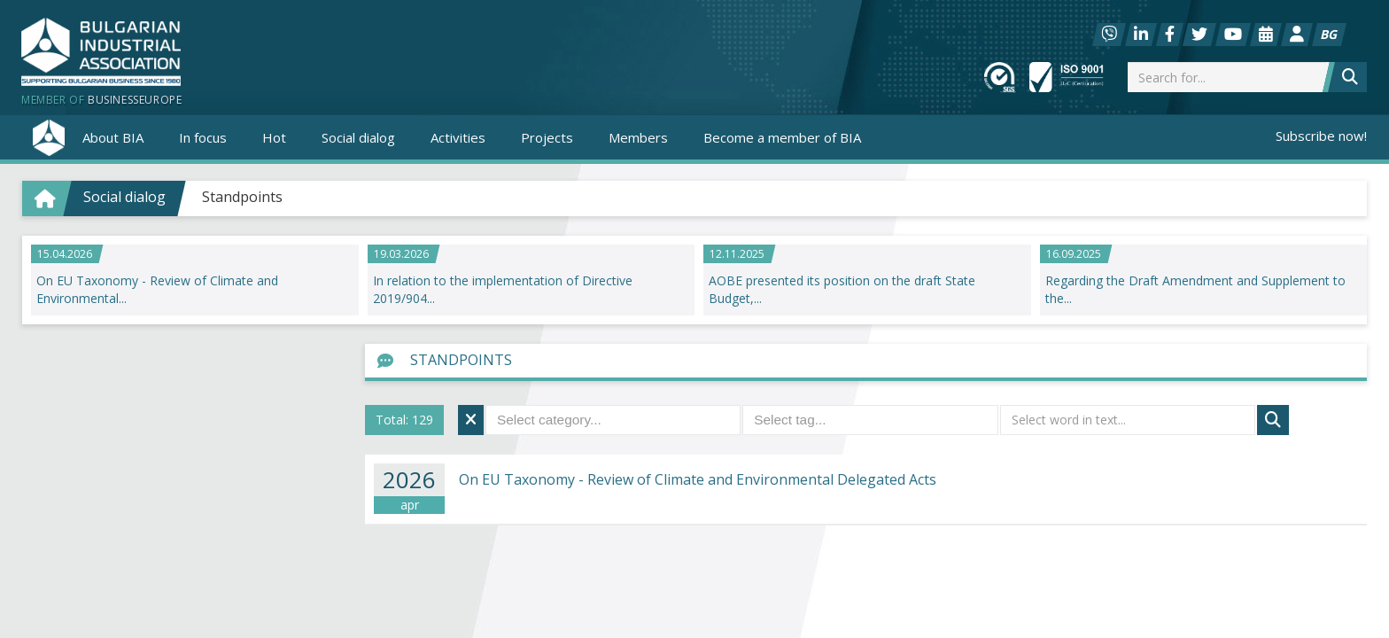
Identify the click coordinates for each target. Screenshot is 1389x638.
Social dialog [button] (358, 137)
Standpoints (242, 196)
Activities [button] (458, 137)
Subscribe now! (1321, 135)
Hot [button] (274, 137)
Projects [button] (547, 137)
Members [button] (638, 137)
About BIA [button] (113, 137)
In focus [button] (203, 137)
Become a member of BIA (782, 137)
